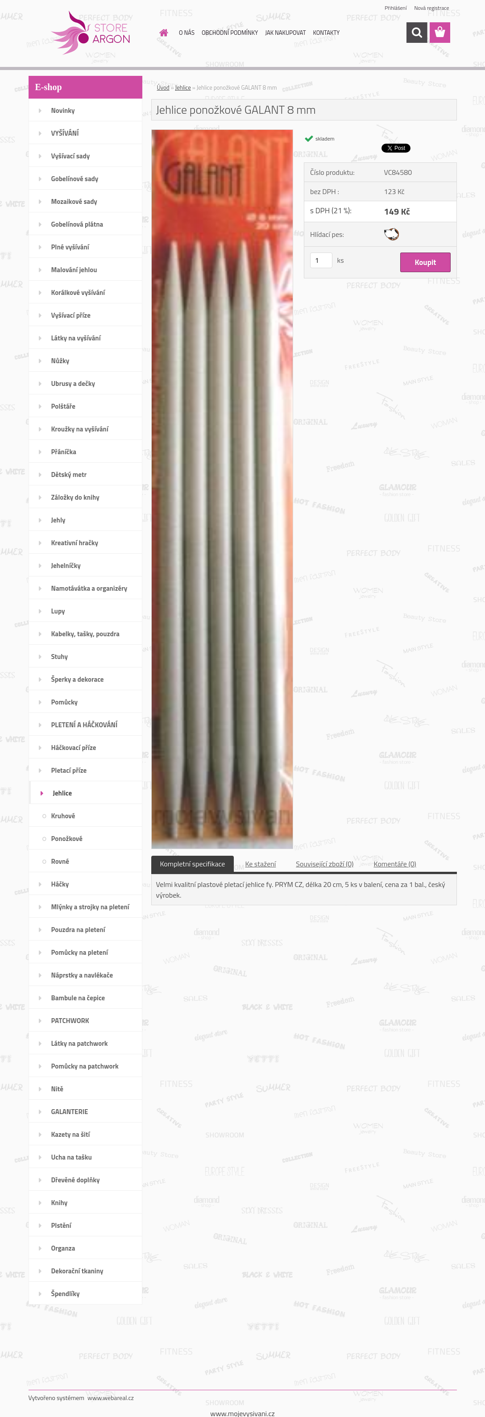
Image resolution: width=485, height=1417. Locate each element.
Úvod (163, 87)
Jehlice (183, 87)
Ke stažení (260, 863)
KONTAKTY (326, 32)
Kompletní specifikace (192, 863)
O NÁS (187, 32)
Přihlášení (395, 8)
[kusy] (321, 260)
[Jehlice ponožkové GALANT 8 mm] (222, 133)
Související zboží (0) (324, 863)
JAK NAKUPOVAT (285, 32)
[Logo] (90, 33)
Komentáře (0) (395, 863)
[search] (416, 32)
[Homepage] (162, 32)
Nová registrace (431, 8)
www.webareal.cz (110, 1397)
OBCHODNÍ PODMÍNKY (230, 32)
